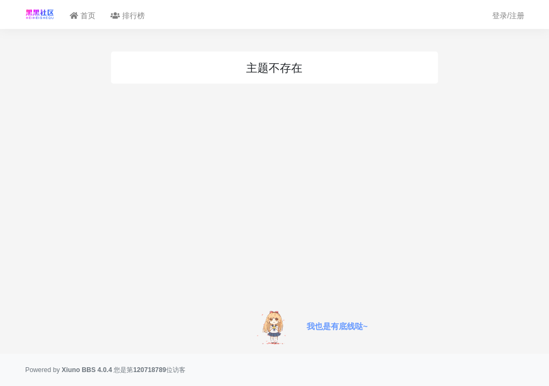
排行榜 (127, 15)
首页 (82, 15)
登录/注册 (508, 15)
